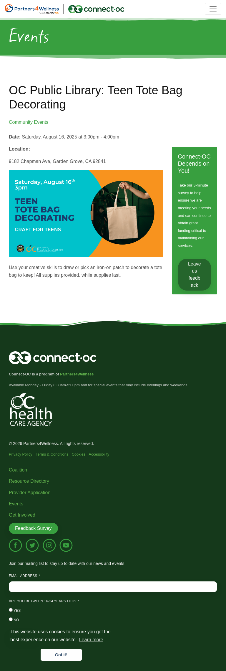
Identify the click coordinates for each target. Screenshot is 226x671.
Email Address (23, 576)
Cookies (78, 454)
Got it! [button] (61, 654)
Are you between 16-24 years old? (42, 601)
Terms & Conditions (52, 454)
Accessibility (99, 454)
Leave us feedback (194, 274)
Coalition (18, 469)
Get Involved (22, 514)
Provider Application (29, 492)
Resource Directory (29, 481)
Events (16, 503)
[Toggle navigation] (213, 9)
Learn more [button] (91, 639)
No (14, 619)
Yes (15, 610)
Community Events (28, 122)
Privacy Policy (20, 454)
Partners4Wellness (77, 374)
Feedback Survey (33, 528)
